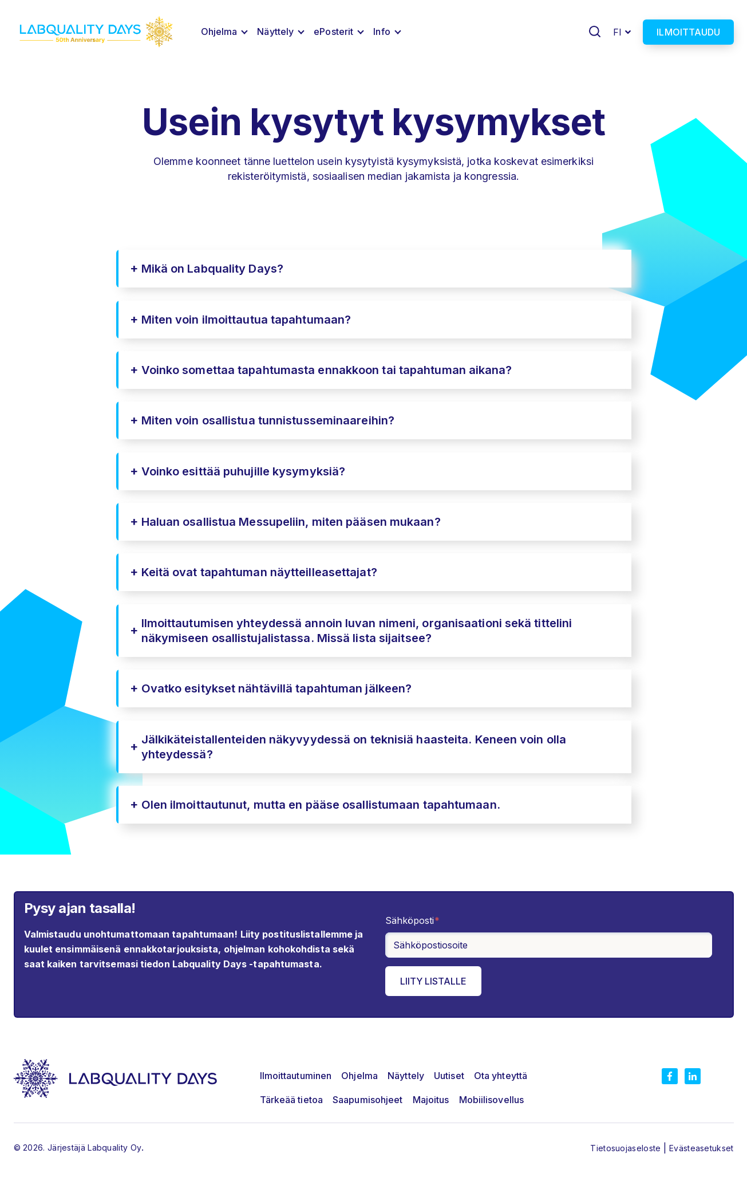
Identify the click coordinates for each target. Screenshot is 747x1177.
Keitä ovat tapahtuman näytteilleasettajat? (259, 572)
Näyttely (275, 31)
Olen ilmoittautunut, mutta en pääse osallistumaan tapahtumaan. (320, 805)
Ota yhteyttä (500, 1075)
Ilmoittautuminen (296, 1075)
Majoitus (431, 1099)
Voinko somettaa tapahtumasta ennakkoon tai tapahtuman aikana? (326, 370)
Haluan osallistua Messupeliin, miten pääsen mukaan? (291, 522)
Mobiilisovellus (491, 1099)
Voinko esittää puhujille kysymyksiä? (243, 471)
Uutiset (449, 1075)
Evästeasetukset (701, 1148)
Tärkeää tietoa (291, 1099)
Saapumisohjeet (367, 1099)
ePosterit (333, 31)
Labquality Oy (114, 1147)
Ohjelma (219, 31)
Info (381, 31)
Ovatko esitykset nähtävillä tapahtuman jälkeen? (276, 688)
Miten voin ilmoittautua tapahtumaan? (246, 319)
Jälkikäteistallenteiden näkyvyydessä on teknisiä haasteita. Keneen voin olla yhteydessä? (354, 747)
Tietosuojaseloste (626, 1148)
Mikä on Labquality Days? (212, 268)
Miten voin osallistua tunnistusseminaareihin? (268, 420)
